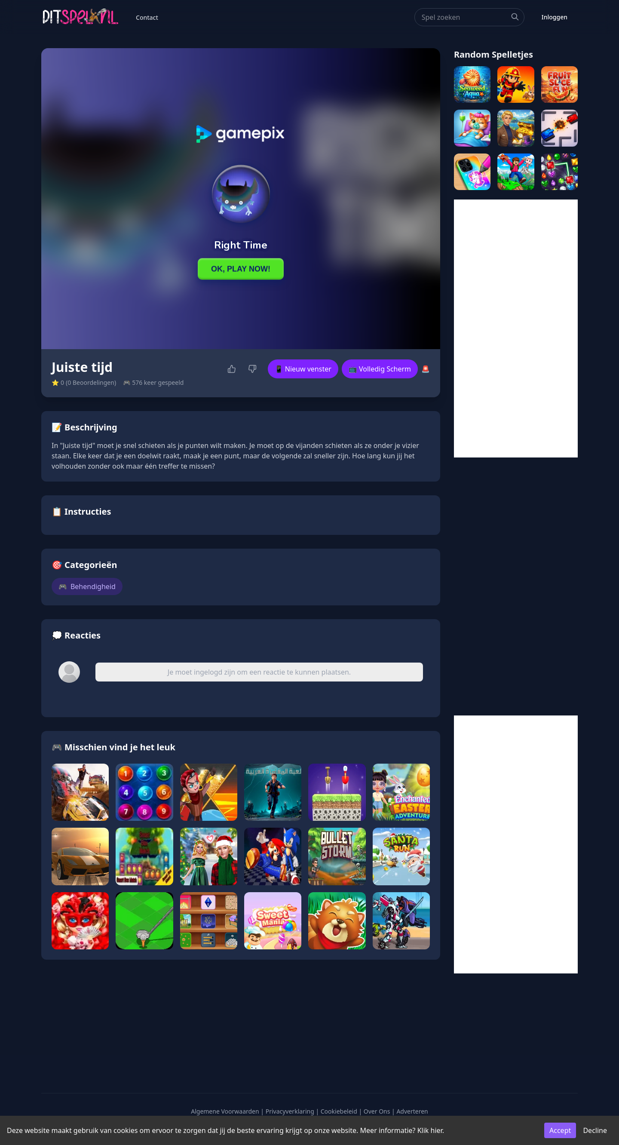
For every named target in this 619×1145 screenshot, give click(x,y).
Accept (560, 1130)
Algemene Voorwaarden (225, 1111)
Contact (147, 17)
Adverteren (412, 1111)
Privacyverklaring (290, 1111)
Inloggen (554, 17)
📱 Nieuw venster (303, 369)
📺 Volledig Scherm (380, 369)
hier (436, 1130)
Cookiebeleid (339, 1111)
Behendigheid (87, 586)
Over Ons (377, 1111)
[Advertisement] (516, 328)
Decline (595, 1130)
